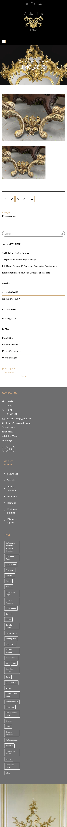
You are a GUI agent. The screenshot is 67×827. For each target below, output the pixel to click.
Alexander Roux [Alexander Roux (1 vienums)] (10, 557)
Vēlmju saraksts (11, 488)
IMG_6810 (33, 67)
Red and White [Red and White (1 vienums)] (11, 658)
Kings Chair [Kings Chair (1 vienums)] (10, 644)
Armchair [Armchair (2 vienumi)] (9, 575)
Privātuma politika (12, 511)
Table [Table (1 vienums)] (8, 677)
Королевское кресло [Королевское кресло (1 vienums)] (10, 752)
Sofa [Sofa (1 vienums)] (14, 663)
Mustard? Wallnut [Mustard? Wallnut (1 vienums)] (9, 651)
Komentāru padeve (11, 351)
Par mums (12, 496)
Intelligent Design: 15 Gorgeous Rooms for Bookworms (29, 266)
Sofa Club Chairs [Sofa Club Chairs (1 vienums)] (9, 670)
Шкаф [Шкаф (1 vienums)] (8, 773)
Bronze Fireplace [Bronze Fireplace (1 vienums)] (9, 601)
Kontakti (11, 502)
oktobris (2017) (10, 292)
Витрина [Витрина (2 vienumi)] (9, 721)
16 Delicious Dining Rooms (15, 253)
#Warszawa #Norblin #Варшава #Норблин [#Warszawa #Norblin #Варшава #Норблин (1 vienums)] (10, 547)
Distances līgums (12, 521)
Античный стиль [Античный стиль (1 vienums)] (12, 702)
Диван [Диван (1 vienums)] (8, 726)
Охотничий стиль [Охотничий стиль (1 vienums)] (10, 766)
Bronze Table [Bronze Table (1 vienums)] (11, 608)
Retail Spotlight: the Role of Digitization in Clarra (26, 272)
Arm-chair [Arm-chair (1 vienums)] (10, 570)
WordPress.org (9, 357)
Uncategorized (9, 318)
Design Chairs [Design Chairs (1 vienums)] (11, 633)
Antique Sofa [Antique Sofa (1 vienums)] (11, 564)
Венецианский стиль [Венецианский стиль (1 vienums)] (11, 714)
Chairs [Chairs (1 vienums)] (8, 619)
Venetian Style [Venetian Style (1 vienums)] (11, 682)
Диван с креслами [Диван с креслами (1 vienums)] (9, 733)
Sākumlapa (12, 473)
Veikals (11, 480)
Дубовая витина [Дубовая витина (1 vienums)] (11, 740)
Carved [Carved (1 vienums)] (9, 614)
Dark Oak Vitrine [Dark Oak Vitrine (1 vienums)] (9, 626)
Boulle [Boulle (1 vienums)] (8, 581)
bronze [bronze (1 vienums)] (8, 586)
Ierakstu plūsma (10, 344)
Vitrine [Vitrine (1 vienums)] (8, 688)
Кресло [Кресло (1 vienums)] (8, 759)
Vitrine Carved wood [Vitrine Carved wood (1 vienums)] (11, 694)
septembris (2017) (11, 298)
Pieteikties (7, 338)
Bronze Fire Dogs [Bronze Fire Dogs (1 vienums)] (10, 593)
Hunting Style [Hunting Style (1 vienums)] (11, 639)
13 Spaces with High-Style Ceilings (19, 259)
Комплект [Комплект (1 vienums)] (9, 745)
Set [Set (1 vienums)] (7, 663)
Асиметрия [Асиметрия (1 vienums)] (10, 707)
